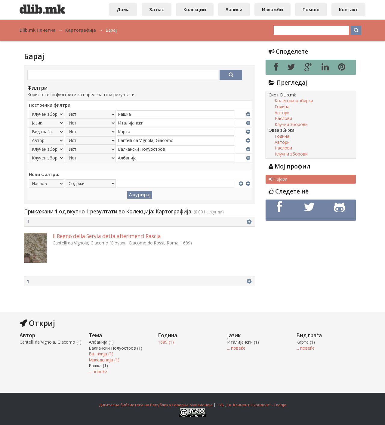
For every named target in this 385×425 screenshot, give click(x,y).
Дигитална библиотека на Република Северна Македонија (156, 405)
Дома (123, 9)
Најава (278, 179)
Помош (311, 9)
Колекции (194, 9)
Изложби (272, 9)
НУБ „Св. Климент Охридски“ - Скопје (251, 405)
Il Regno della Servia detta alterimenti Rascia (107, 236)
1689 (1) (166, 342)
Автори (282, 113)
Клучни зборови (291, 124)
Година (282, 107)
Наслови (283, 118)
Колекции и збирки (294, 101)
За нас (156, 9)
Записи (234, 9)
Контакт (348, 9)
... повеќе (98, 371)
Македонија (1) (104, 360)
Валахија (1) (101, 354)
